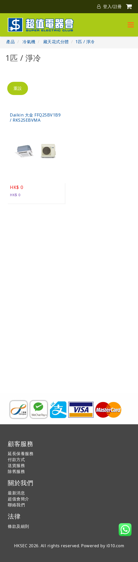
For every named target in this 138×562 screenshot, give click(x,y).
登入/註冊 (109, 6)
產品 (10, 42)
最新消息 (16, 493)
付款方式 (16, 459)
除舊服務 (16, 471)
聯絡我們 (16, 505)
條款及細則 (18, 526)
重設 (17, 88)
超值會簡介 (18, 499)
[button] (125, 529)
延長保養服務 (20, 453)
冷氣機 (29, 42)
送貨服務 (16, 465)
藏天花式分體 (56, 42)
